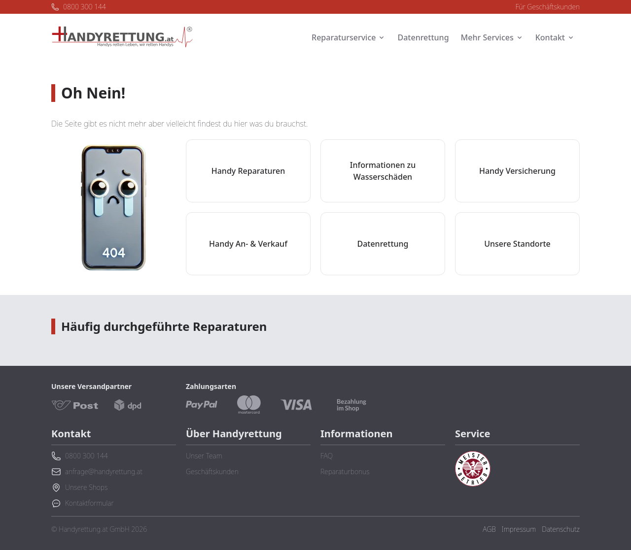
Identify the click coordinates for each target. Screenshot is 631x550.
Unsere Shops (79, 487)
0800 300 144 (78, 6)
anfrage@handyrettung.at (96, 472)
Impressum (519, 529)
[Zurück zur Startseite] (122, 37)
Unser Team (204, 455)
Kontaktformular (82, 503)
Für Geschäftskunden (548, 6)
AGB (489, 529)
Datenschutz (561, 529)
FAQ (326, 455)
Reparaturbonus (344, 471)
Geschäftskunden (212, 471)
